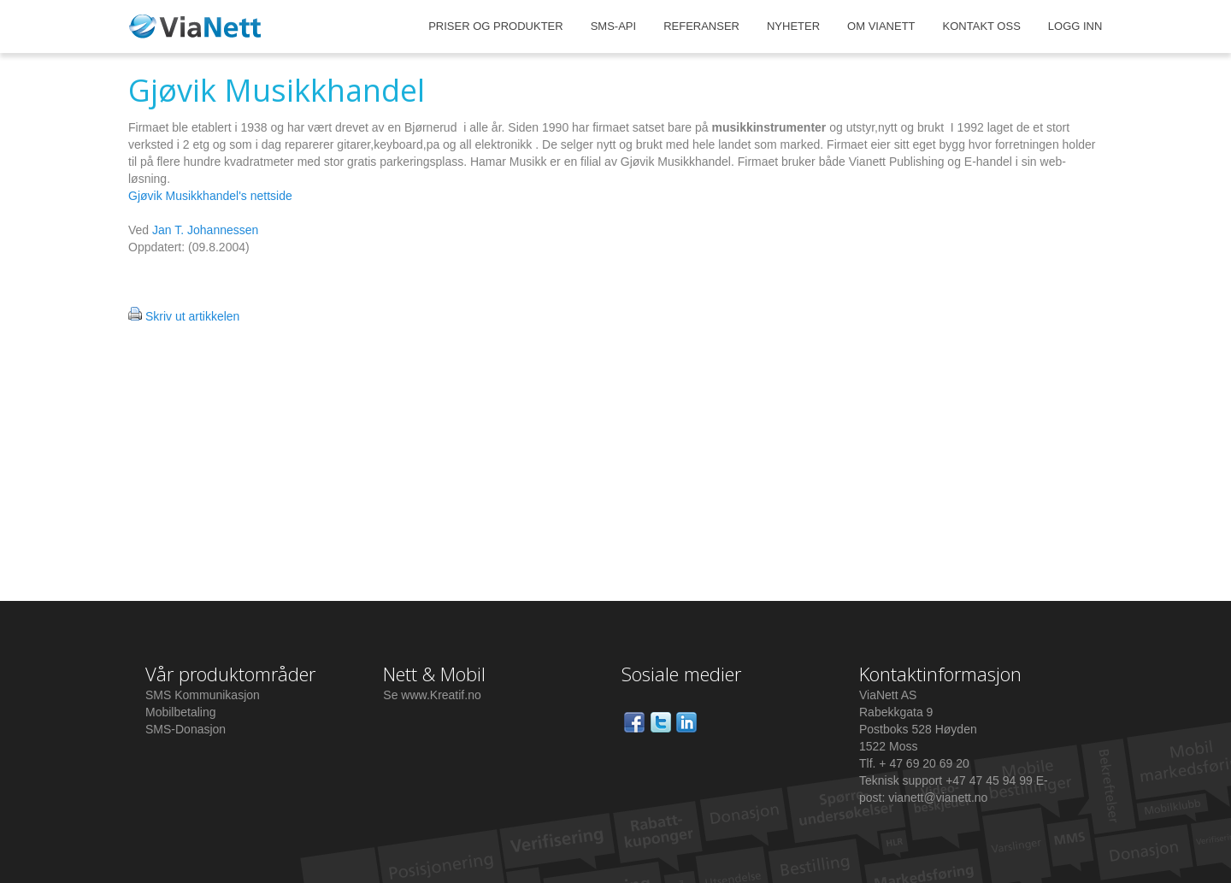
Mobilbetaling (180, 712)
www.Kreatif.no (440, 695)
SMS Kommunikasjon (202, 695)
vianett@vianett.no (937, 797)
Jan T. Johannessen (205, 230)
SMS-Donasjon (185, 729)
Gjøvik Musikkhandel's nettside (210, 196)
